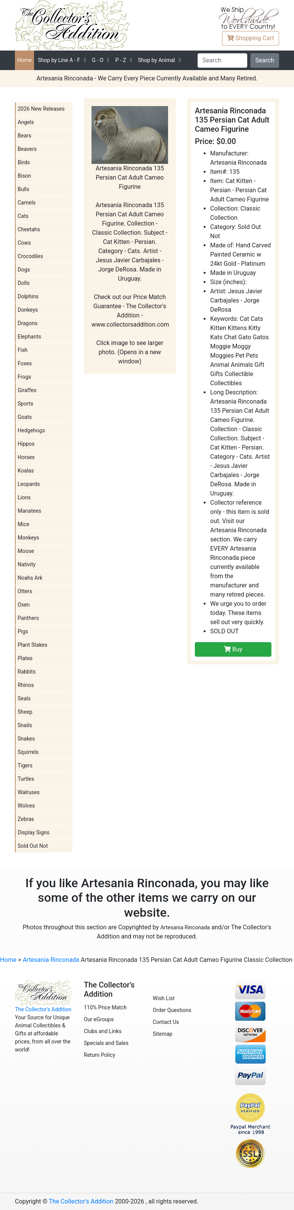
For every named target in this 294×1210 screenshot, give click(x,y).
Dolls (23, 283)
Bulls (23, 189)
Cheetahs (29, 229)
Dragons (28, 323)
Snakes (26, 739)
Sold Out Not (33, 846)
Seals (24, 698)
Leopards (29, 484)
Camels (27, 202)
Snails (25, 725)
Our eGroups (99, 1019)
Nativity (27, 564)
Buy (233, 649)
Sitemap (162, 1034)
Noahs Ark (30, 578)
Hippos (26, 444)
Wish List (164, 998)
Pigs (23, 631)
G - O (97, 60)
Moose (26, 551)
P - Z (120, 60)
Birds (24, 162)
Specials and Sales (106, 1043)
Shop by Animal (156, 60)
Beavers (27, 149)
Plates (25, 658)
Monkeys (28, 538)
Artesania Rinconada (185, 927)
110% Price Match (105, 1007)
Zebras (26, 819)
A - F (59, 60)
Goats (25, 417)
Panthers (28, 618)
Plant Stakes (32, 645)
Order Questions (172, 1010)
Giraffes (27, 390)
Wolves (26, 806)
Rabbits (27, 672)
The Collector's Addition (43, 1009)
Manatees (29, 511)
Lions (24, 497)
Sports (25, 404)
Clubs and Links (103, 1031)
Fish (23, 350)
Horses (26, 457)
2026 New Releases (41, 109)
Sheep (25, 712)
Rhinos (26, 685)
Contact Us (166, 1022)
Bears (24, 135)
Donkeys (28, 310)
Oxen (24, 605)
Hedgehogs (31, 430)
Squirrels (28, 752)
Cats (23, 216)
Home (24, 60)
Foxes (25, 363)
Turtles (26, 779)
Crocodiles (30, 256)
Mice (23, 524)
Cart (250, 38)
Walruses (29, 792)
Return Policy (99, 1055)
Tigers (25, 765)
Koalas (26, 471)
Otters (25, 591)
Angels (26, 122)
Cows (24, 243)
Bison (24, 176)
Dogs (24, 270)
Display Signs (33, 832)
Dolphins (28, 296)
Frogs (24, 377)
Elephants (29, 337)
